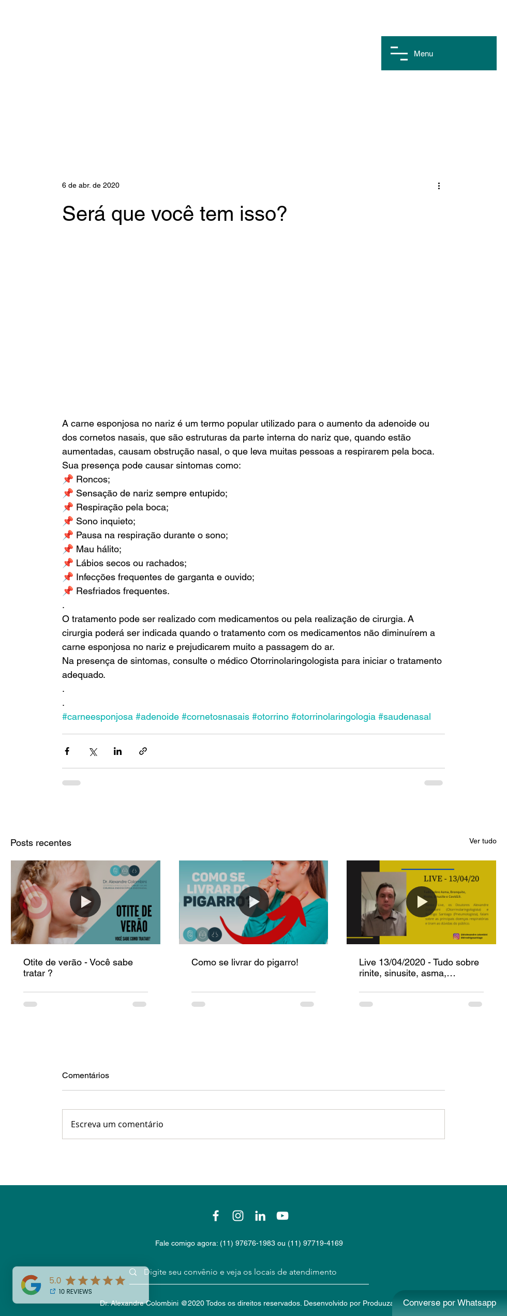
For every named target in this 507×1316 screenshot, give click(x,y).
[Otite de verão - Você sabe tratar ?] (85, 902)
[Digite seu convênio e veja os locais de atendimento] (245, 1272)
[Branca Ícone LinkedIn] (260, 1215)
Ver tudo (483, 841)
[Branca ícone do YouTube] (282, 1215)
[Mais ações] (439, 185)
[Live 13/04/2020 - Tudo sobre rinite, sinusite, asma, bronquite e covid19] (421, 902)
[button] (399, 53)
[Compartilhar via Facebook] (67, 751)
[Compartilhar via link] (143, 751)
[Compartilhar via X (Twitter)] (92, 751)
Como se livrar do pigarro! (245, 962)
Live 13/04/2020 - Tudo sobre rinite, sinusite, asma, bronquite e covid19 (419, 967)
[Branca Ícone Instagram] (238, 1215)
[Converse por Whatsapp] (449, 1303)
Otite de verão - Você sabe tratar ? (78, 967)
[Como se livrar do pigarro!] (254, 902)
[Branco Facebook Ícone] (215, 1215)
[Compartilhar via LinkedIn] (118, 751)
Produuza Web (387, 1303)
